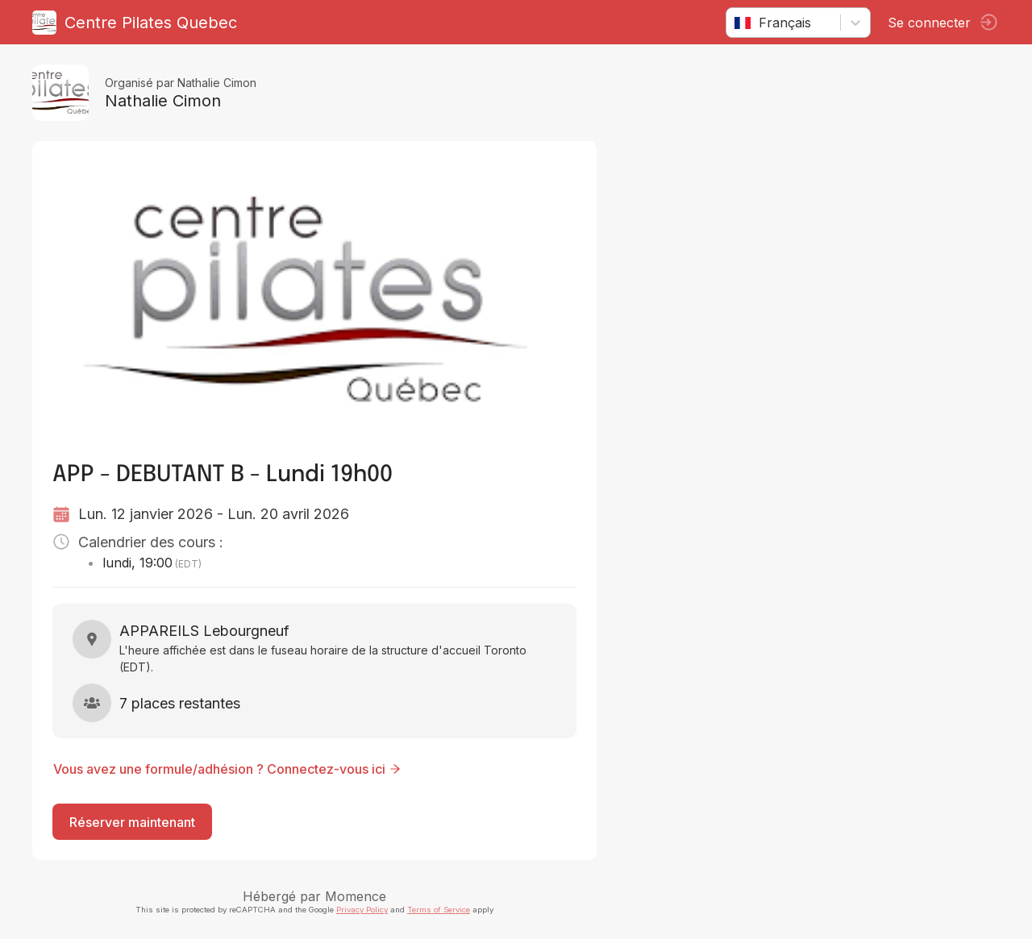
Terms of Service (438, 909)
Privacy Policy (362, 909)
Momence (355, 896)
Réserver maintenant (132, 822)
